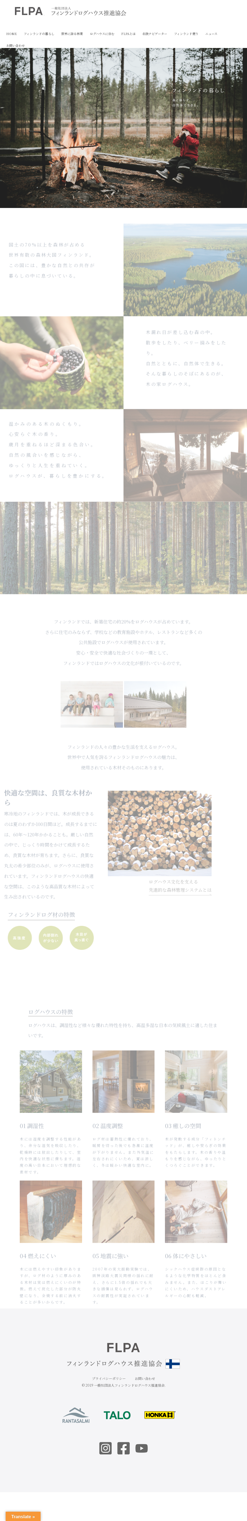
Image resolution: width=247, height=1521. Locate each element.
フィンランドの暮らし (39, 33)
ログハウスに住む (102, 33)
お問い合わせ (15, 45)
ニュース (211, 33)
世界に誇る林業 (72, 33)
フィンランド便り (186, 33)
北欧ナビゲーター (154, 33)
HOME (11, 33)
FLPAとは (128, 33)
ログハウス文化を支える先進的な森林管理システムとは (169, 886)
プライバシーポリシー (109, 1378)
